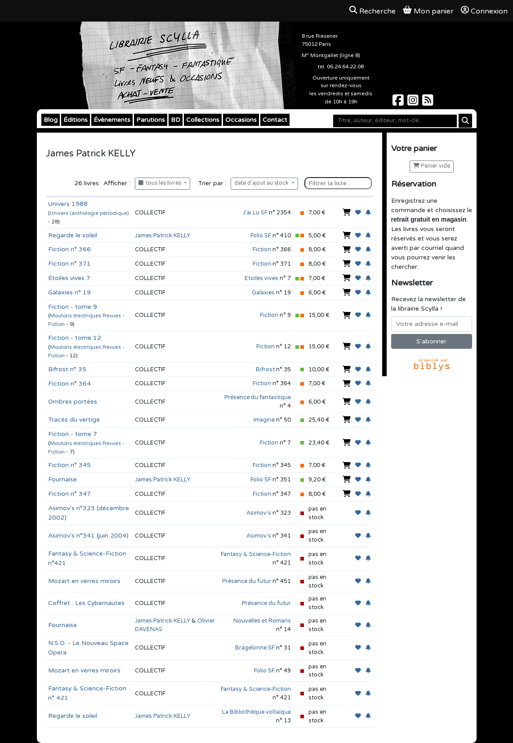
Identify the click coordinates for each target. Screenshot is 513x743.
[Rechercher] (465, 121)
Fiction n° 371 (69, 263)
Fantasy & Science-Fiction (256, 554)
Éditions (75, 120)
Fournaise (62, 479)
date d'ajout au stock (262, 183)
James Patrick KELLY (162, 235)
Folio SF (260, 235)
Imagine (264, 419)
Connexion (484, 11)
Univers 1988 (68, 204)
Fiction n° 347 (69, 494)
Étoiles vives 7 (69, 278)
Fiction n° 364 (69, 383)
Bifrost (265, 369)
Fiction (262, 249)
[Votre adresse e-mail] (431, 324)
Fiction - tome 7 (72, 434)
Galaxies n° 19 (69, 292)
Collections (202, 120)
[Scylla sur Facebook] (399, 103)
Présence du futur (246, 581)
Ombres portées (72, 401)
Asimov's (258, 512)
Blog (51, 120)
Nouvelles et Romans (262, 620)
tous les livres (160, 183)
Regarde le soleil (72, 235)
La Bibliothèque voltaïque (256, 712)
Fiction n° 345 (69, 465)
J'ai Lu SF (255, 212)
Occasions (241, 120)
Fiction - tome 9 (72, 307)
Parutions (150, 120)
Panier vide (431, 166)
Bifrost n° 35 (67, 369)
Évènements (112, 120)
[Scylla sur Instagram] (413, 103)
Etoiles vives (261, 278)
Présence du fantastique (257, 397)
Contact (275, 120)
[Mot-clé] (395, 121)
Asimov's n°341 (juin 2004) (88, 535)
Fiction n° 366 (69, 249)
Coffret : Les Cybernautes (86, 603)
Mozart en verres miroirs (84, 581)
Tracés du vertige (74, 419)
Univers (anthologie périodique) (89, 213)
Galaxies (263, 292)
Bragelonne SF (255, 647)
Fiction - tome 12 (74, 338)
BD (175, 120)
